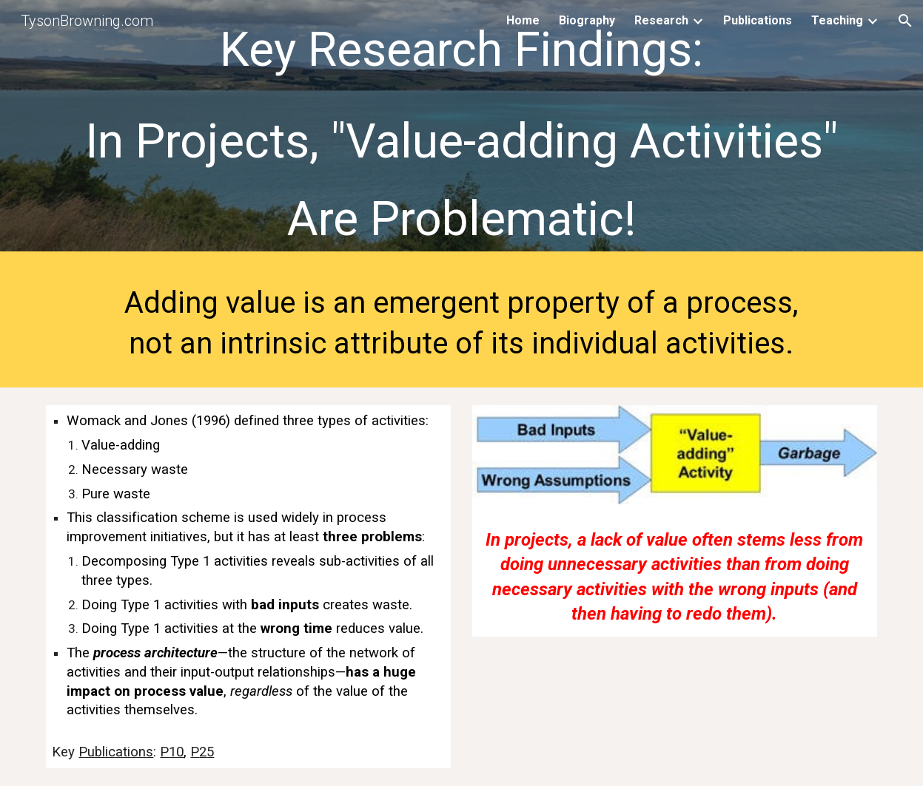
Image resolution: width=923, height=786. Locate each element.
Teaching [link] (837, 20)
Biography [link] (587, 20)
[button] (905, 20)
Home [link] (523, 20)
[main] (461, 129)
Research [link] (661, 20)
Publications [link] (757, 20)
